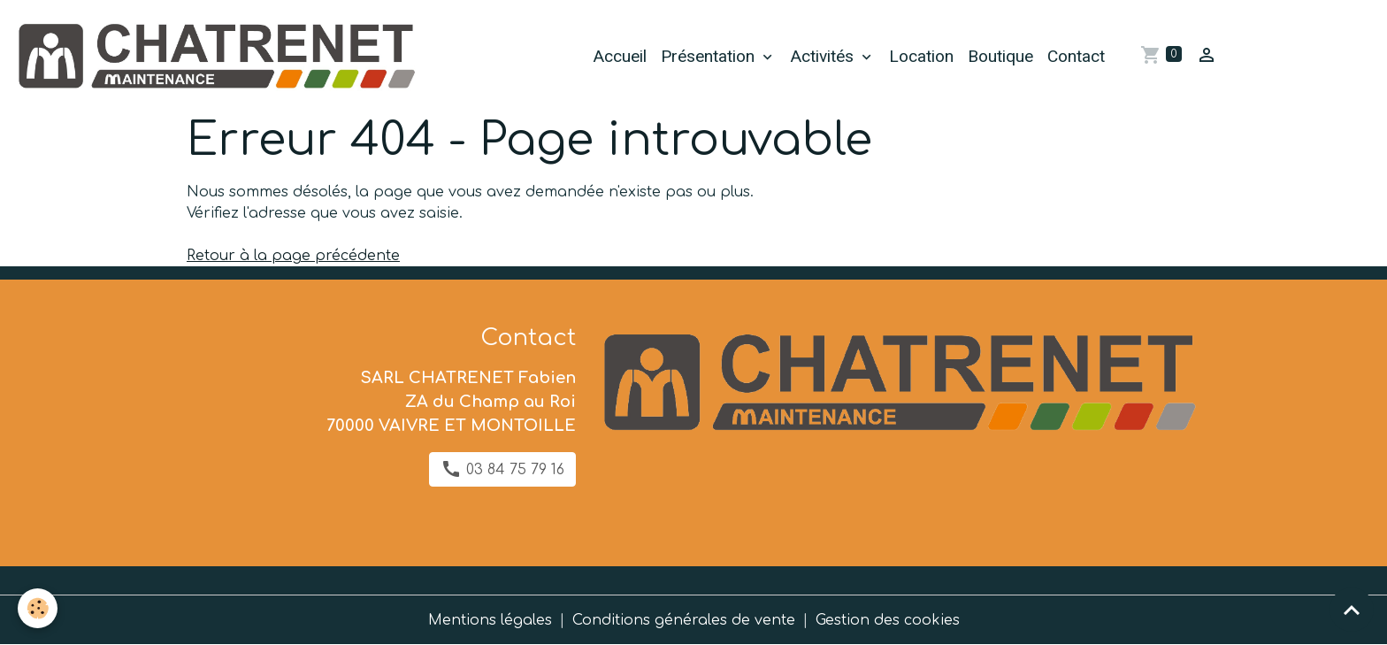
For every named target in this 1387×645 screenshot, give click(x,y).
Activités (824, 56)
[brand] (218, 56)
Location (921, 56)
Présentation (710, 56)
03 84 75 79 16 (502, 469)
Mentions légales (490, 620)
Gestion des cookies (888, 620)
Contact (1076, 56)
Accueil (620, 56)
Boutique (1000, 56)
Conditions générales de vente (683, 620)
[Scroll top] (1352, 609)
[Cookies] (37, 608)
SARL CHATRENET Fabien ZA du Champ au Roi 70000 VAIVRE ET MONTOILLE (451, 401)
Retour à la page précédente (293, 256)
